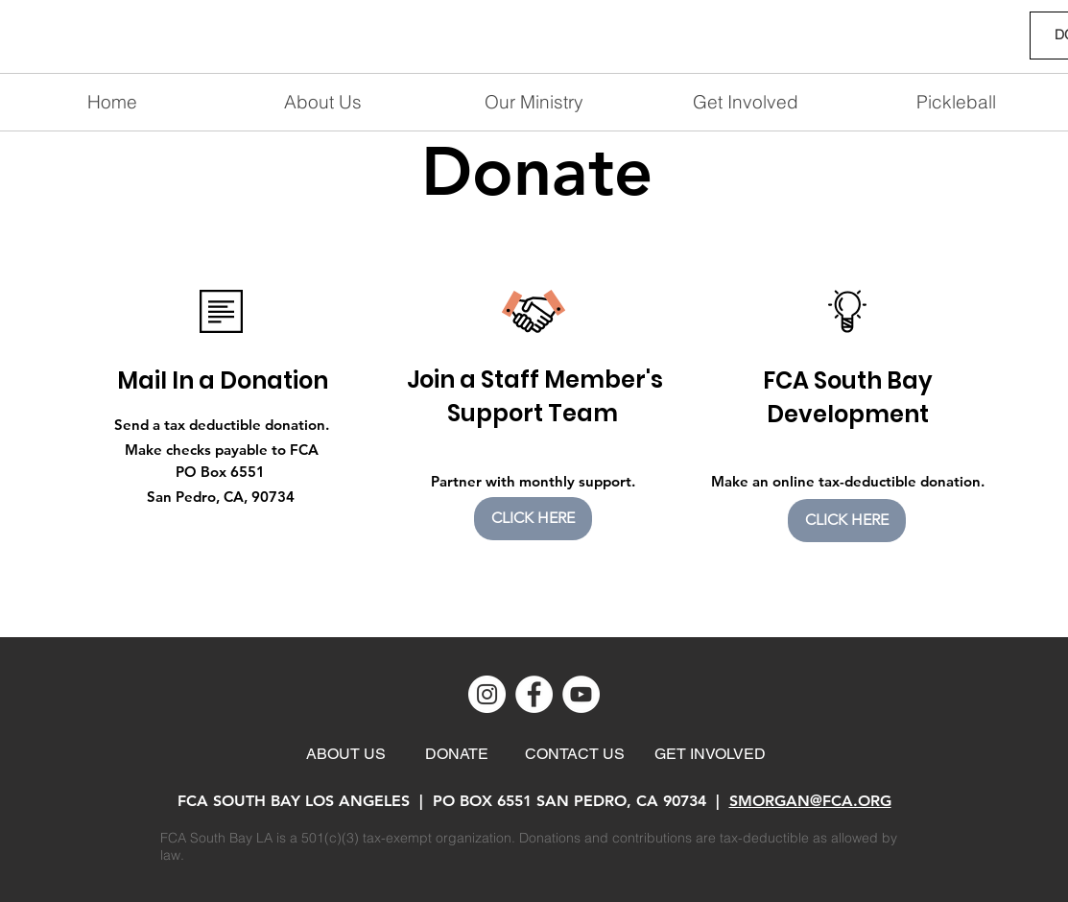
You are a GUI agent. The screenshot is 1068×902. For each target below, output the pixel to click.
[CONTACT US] (575, 754)
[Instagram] (487, 694)
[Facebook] (534, 694)
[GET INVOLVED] (711, 754)
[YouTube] (581, 694)
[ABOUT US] (345, 754)
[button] (745, 102)
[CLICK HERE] (533, 518)
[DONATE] (457, 754)
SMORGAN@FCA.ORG (810, 801)
